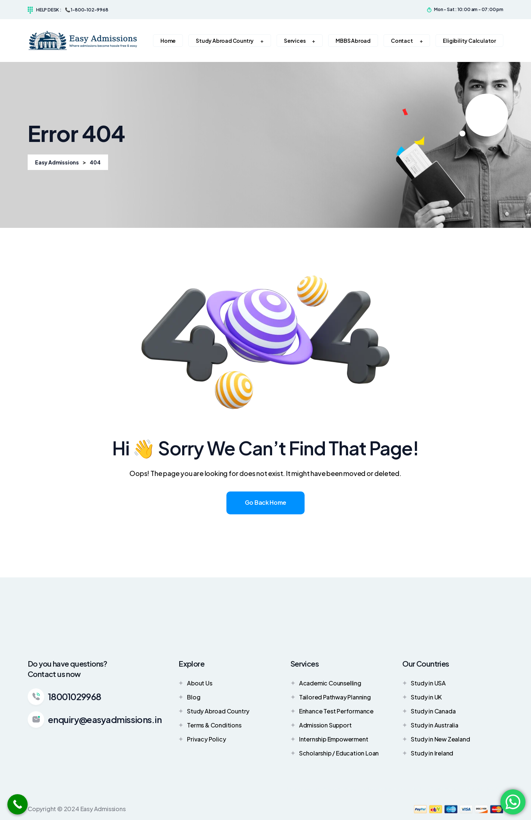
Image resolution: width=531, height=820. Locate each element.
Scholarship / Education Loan (335, 753)
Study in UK (422, 697)
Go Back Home (265, 502)
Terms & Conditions (209, 725)
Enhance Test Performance (332, 711)
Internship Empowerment (329, 739)
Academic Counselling (326, 683)
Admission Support (321, 725)
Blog (189, 697)
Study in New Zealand (436, 739)
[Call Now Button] (17, 804)
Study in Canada (428, 711)
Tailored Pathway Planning (331, 697)
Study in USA (424, 683)
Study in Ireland (427, 753)
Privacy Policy (202, 739)
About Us (195, 683)
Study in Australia (430, 725)
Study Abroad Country (213, 711)
